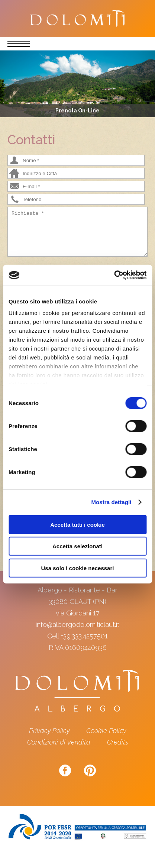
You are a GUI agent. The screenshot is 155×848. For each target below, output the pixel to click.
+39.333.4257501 (84, 636)
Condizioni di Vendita (58, 742)
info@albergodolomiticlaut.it (77, 624)
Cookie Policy (106, 730)
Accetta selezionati (77, 546)
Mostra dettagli (111, 502)
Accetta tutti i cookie (77, 524)
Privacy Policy (49, 730)
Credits (117, 742)
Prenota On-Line (77, 111)
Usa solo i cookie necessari (77, 568)
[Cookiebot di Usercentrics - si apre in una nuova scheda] (113, 275)
